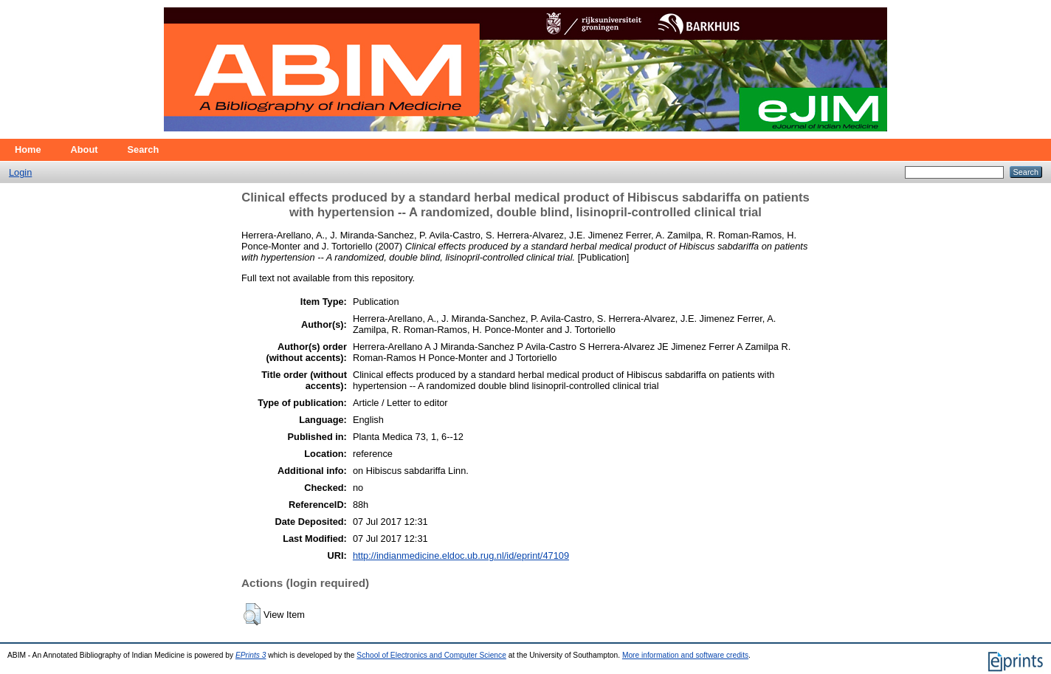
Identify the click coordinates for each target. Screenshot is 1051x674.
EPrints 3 (250, 655)
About (84, 149)
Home (28, 149)
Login (20, 172)
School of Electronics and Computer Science (431, 655)
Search (143, 149)
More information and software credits (685, 655)
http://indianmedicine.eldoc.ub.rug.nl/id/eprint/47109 (461, 555)
